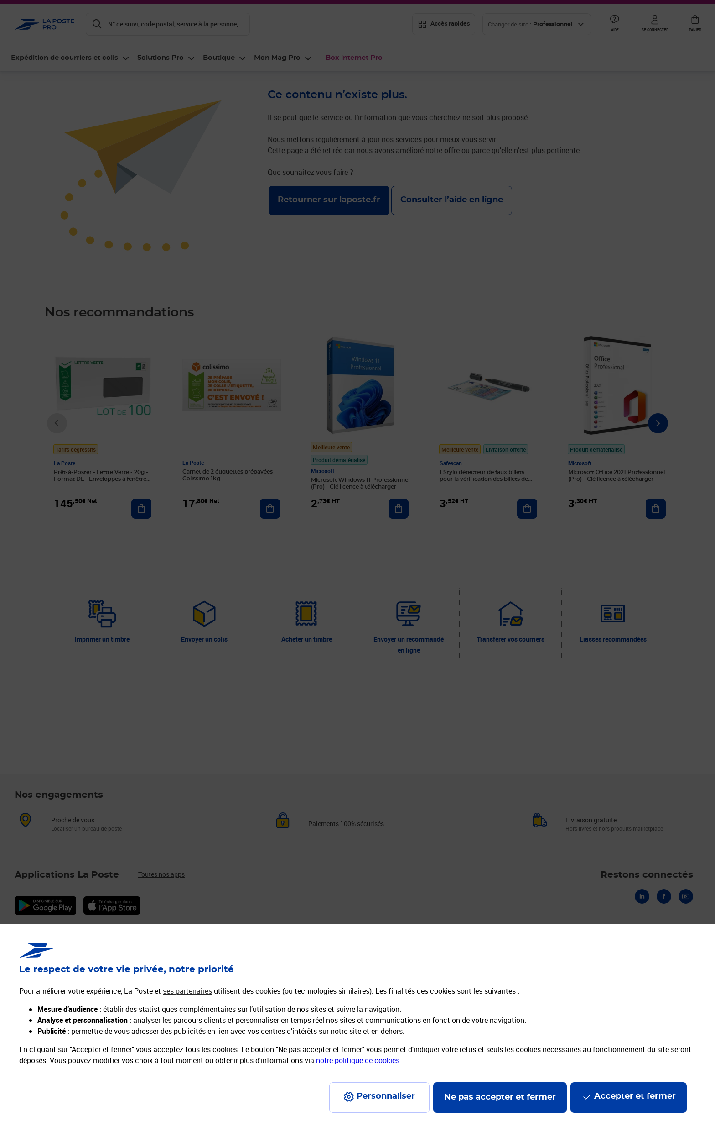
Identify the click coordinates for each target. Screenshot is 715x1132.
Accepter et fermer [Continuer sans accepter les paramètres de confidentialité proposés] (635, 1096)
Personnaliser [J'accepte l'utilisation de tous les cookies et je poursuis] (386, 1096)
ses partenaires (187, 991)
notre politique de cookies (357, 1060)
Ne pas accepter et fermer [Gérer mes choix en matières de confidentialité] (500, 1097)
